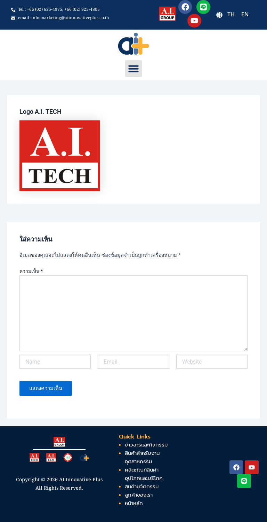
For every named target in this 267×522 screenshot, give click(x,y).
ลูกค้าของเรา (139, 495)
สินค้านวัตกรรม (142, 486)
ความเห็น (31, 271)
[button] (133, 68)
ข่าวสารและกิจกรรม (146, 445)
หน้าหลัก (134, 503)
